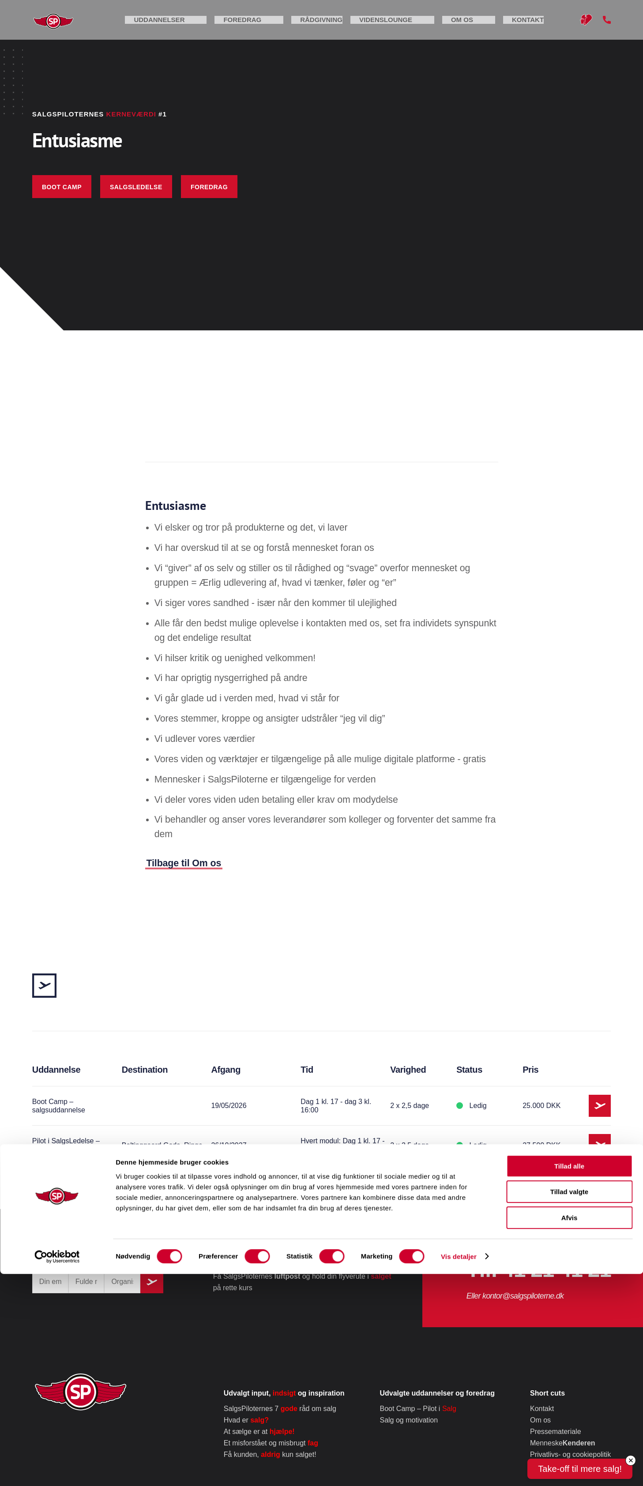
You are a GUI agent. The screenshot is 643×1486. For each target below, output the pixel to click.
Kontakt (542, 26)
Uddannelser (235, 26)
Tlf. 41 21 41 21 (538, 1269)
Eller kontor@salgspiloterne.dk (515, 1295)
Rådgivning (363, 26)
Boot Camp (62, 187)
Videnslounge (433, 26)
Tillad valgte (569, 1404)
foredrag (209, 187)
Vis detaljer (459, 1468)
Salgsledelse (136, 187)
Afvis (569, 1430)
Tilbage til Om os (184, 863)
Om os (493, 26)
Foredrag (301, 26)
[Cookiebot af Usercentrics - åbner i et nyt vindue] (57, 1468)
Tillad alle (569, 1378)
